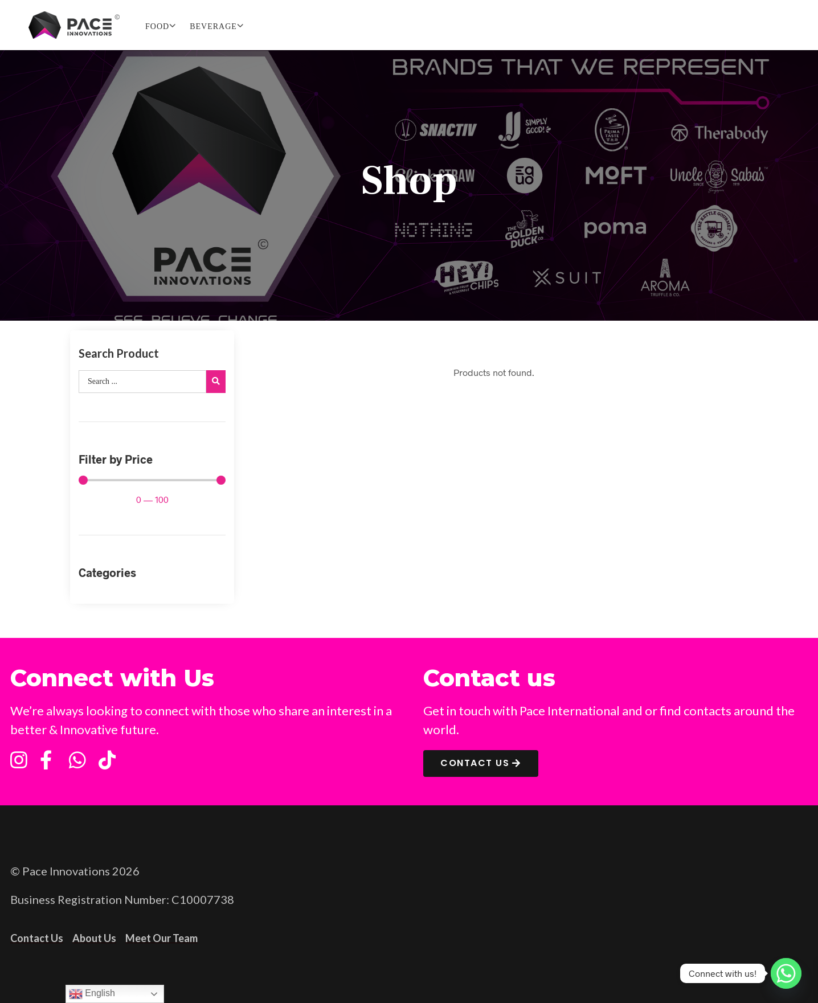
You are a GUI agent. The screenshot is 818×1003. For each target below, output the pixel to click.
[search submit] (216, 381)
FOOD (157, 26)
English (92, 994)
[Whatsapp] (786, 973)
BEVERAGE (213, 26)
